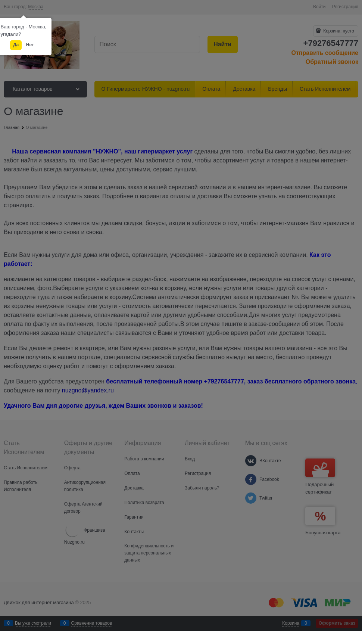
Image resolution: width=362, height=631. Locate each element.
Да (16, 44)
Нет (30, 44)
